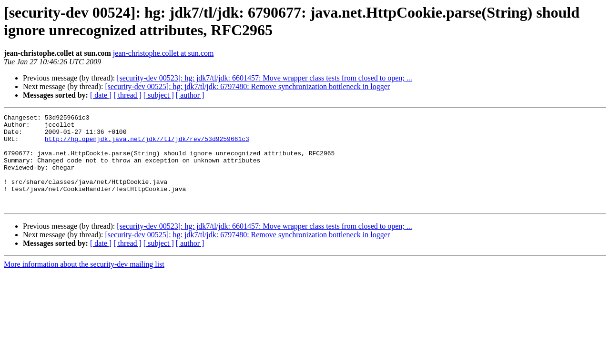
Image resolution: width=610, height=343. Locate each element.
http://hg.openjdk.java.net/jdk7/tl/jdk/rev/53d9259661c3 (147, 144)
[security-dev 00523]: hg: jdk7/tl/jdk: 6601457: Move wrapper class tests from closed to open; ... (264, 78)
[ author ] (190, 95)
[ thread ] (127, 95)
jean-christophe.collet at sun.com (163, 53)
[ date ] (101, 95)
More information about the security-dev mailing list (84, 283)
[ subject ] (158, 95)
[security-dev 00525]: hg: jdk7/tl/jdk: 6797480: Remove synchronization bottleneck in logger (247, 86)
